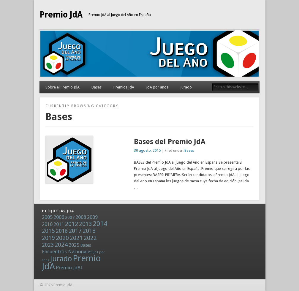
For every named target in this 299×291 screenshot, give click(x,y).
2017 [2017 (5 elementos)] (75, 230)
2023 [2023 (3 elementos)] (48, 245)
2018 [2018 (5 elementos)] (89, 230)
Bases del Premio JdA (169, 141)
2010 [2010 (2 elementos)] (47, 224)
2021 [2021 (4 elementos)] (76, 238)
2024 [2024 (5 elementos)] (61, 244)
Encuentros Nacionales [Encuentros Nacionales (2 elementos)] (67, 251)
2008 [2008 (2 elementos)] (80, 217)
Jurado (186, 87)
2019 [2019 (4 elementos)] (48, 238)
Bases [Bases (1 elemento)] (85, 245)
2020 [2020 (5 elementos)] (62, 237)
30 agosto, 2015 (147, 150)
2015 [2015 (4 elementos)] (48, 230)
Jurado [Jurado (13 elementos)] (61, 258)
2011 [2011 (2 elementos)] (58, 224)
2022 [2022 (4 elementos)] (90, 238)
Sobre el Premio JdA (62, 87)
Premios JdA (123, 87)
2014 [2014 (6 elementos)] (100, 223)
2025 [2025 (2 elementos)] (74, 245)
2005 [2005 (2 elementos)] (47, 217)
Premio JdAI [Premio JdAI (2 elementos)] (69, 268)
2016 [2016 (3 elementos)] (62, 231)
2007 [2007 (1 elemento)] (70, 217)
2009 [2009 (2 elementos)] (92, 217)
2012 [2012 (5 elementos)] (71, 223)
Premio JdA (61, 15)
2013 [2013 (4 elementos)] (85, 224)
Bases (96, 87)
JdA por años (157, 87)
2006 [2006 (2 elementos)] (58, 217)
